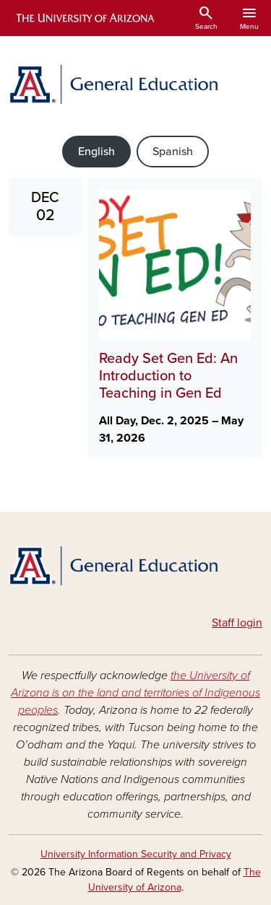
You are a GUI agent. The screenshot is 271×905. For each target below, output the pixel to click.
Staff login (237, 623)
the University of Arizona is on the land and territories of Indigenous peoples (135, 692)
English (96, 151)
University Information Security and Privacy (135, 854)
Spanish (172, 151)
